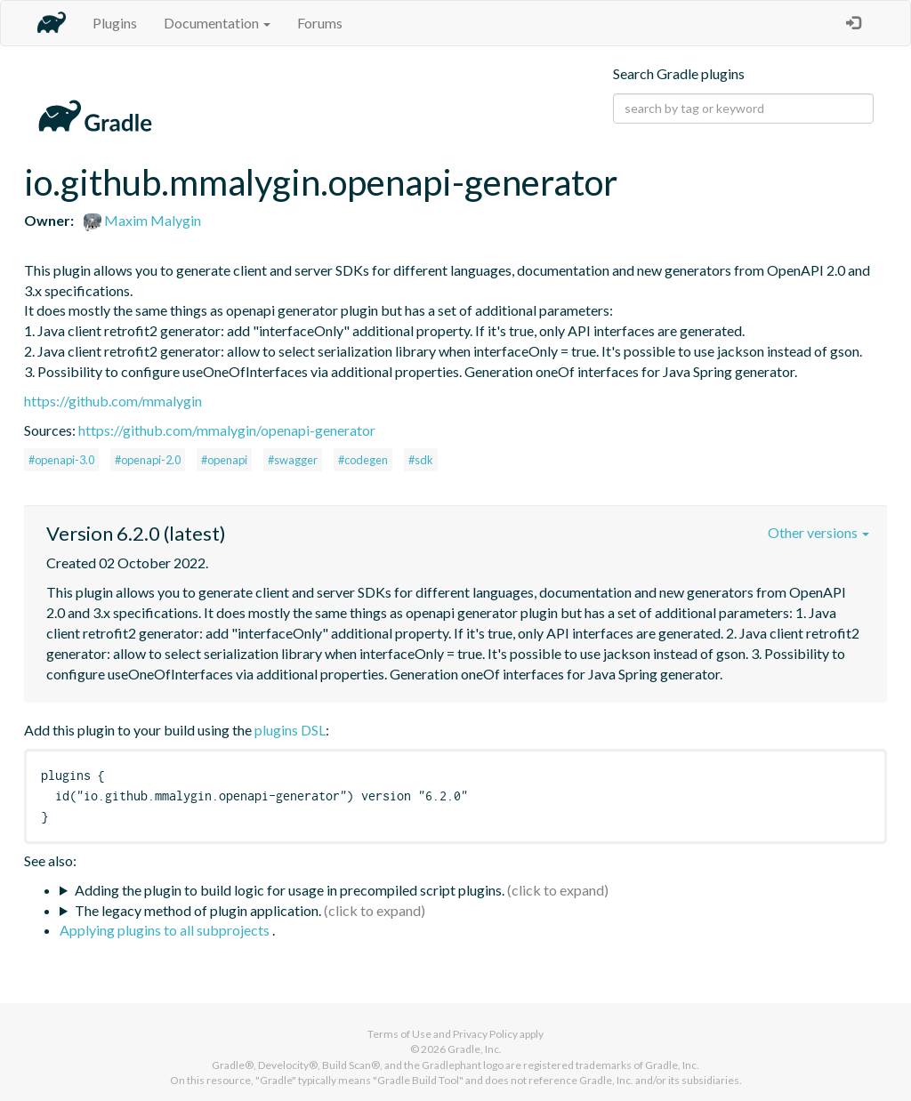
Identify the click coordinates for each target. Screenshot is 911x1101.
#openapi (224, 460)
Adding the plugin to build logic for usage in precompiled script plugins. (289, 889)
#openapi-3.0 (61, 460)
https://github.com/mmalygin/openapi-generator (226, 430)
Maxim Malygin (142, 220)
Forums (320, 22)
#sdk (420, 460)
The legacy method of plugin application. (198, 910)
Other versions (818, 532)
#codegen (363, 460)
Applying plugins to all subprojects (166, 929)
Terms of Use (399, 1034)
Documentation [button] (217, 22)
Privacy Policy (485, 1034)
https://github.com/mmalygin (113, 400)
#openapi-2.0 (148, 460)
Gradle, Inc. (474, 1049)
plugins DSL (290, 729)
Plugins (115, 22)
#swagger (293, 460)
